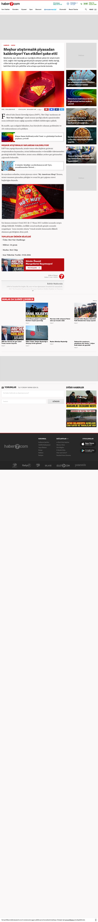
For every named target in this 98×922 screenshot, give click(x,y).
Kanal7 (14, 465)
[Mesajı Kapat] (95, 920)
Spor (31, 9)
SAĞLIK (13, 45)
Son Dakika (5, 9)
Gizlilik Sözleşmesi (44, 445)
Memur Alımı (60, 445)
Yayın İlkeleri (42, 447)
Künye (40, 450)
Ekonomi (38, 9)
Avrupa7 (38, 465)
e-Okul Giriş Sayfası (62, 442)
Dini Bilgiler (60, 447)
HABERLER (6, 45)
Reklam (40, 453)
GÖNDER (56, 401)
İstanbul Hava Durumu (63, 455)
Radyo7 (26, 465)
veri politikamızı (70, 920)
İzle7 (63, 465)
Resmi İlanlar (73, 9)
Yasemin (80, 465)
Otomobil (62, 9)
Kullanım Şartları (43, 442)
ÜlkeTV (48, 465)
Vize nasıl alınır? (61, 453)
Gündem (15, 9)
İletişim (40, 455)
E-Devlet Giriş (60, 450)
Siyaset (24, 9)
